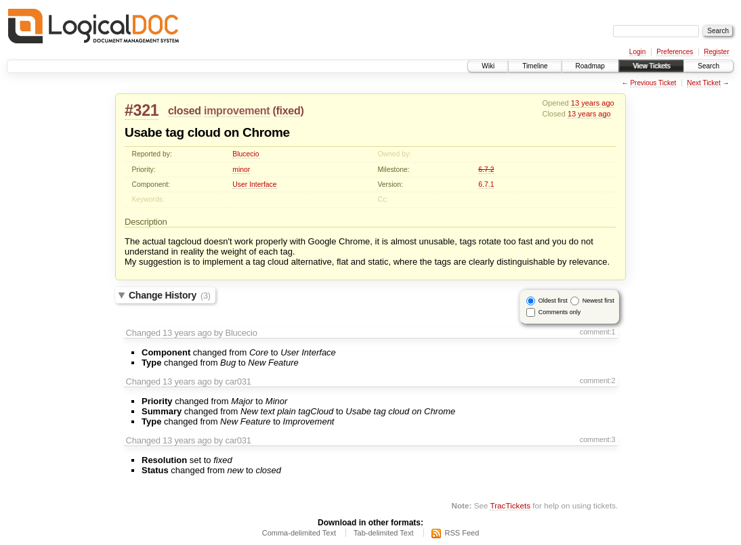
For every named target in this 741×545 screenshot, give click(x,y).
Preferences (674, 52)
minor (241, 169)
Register (716, 52)
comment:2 (598, 380)
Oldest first (553, 300)
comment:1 (598, 332)
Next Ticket (703, 83)
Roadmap (590, 66)
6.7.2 (486, 169)
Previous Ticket (653, 83)
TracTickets (510, 505)
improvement (237, 110)
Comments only (559, 312)
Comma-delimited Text (299, 533)
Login (637, 52)
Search (708, 66)
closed (184, 110)
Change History (170, 295)
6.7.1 (486, 184)
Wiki (488, 66)
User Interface (254, 184)
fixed (288, 110)
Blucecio (245, 154)
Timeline (534, 66)
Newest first (598, 300)
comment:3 (598, 439)
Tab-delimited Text (383, 533)
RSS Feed (462, 533)
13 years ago (592, 103)
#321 (141, 110)
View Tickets (651, 66)
